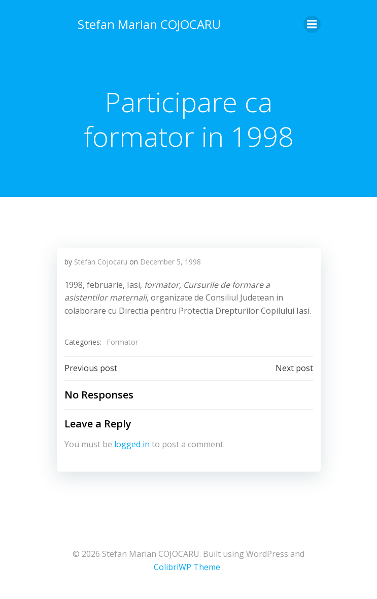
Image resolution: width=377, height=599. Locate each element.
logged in (132, 444)
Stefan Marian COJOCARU (149, 24)
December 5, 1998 (170, 262)
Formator (122, 342)
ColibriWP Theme (187, 567)
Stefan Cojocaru (100, 262)
